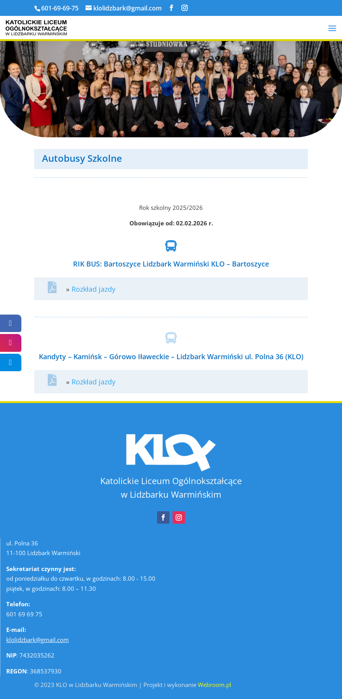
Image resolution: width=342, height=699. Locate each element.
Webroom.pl (214, 685)
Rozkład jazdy (93, 289)
